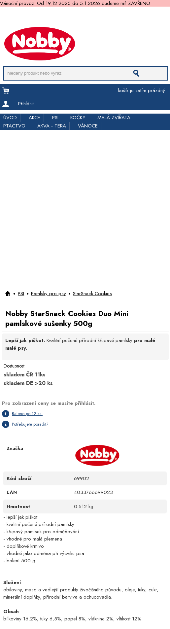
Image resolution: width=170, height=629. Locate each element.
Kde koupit (141, 17)
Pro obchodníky (61, 17)
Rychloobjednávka (104, 17)
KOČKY (77, 117)
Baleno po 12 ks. (27, 413)
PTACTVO (14, 125)
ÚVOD (10, 117)
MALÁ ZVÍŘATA (113, 117)
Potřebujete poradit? (30, 424)
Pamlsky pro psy (48, 293)
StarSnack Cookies (92, 293)
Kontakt (7, 23)
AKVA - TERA (51, 125)
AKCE (34, 117)
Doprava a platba (19, 17)
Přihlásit (26, 103)
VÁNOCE (88, 125)
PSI (55, 117)
